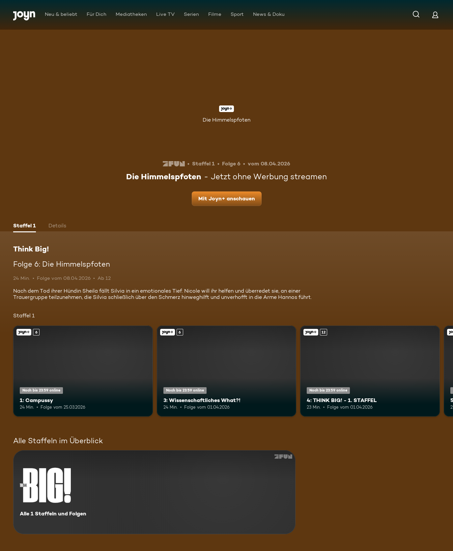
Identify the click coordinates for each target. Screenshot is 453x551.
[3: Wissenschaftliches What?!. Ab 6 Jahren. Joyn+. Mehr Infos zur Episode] (227, 371)
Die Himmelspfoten (226, 120)
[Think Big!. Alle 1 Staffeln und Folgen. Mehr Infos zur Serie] (154, 492)
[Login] (435, 14)
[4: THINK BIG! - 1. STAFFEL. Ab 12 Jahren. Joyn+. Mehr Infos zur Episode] (370, 371)
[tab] (24, 226)
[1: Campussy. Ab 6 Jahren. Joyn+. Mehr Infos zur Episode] (83, 371)
